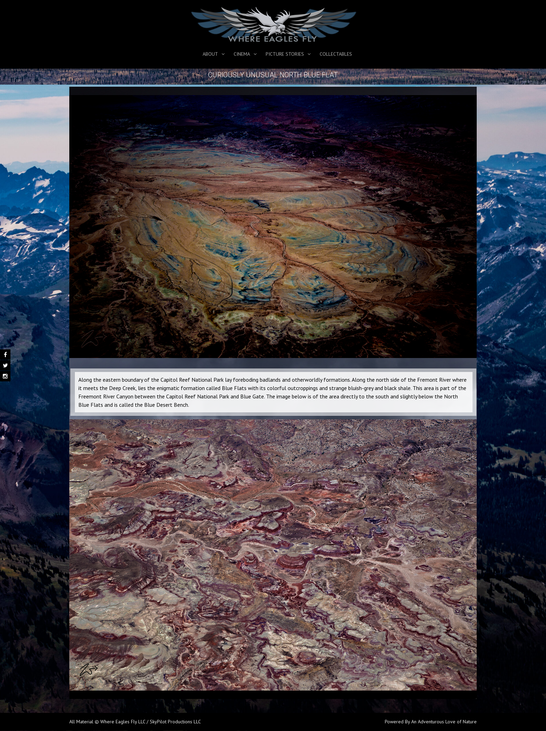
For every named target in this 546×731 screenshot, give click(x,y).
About (210, 54)
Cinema (242, 54)
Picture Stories (285, 54)
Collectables (336, 54)
